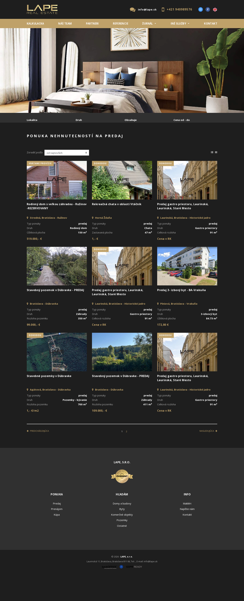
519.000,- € (34, 265)
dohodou (100, 189)
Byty (122, 535)
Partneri (92, 23)
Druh (79, 120)
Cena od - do (181, 120)
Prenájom (58, 137)
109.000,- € (99, 437)
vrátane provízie (40, 189)
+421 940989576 (179, 9)
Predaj (37, 137)
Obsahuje (131, 120)
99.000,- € (33, 351)
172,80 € (163, 351)
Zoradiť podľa (35, 178)
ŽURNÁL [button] (147, 23)
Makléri (187, 529)
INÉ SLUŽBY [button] (178, 23)
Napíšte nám (187, 535)
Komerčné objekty (122, 540)
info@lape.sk (147, 9)
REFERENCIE (120, 23)
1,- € (95, 265)
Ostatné (122, 551)
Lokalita (32, 120)
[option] (122, 70)
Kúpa (78, 137)
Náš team (65, 23)
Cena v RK (164, 265)
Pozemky (122, 546)
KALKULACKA (35, 23)
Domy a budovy (122, 529)
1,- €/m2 (33, 437)
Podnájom (99, 137)
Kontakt (210, 23)
